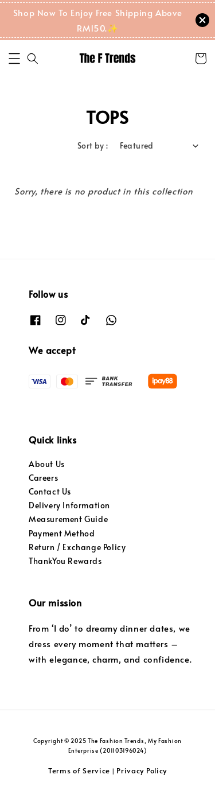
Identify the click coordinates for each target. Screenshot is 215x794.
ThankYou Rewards (65, 560)
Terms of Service (79, 770)
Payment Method (62, 533)
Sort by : (92, 145)
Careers (43, 477)
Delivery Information (69, 505)
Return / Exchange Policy (77, 547)
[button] (14, 58)
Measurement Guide (68, 518)
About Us (47, 463)
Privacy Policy (141, 770)
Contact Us (50, 491)
